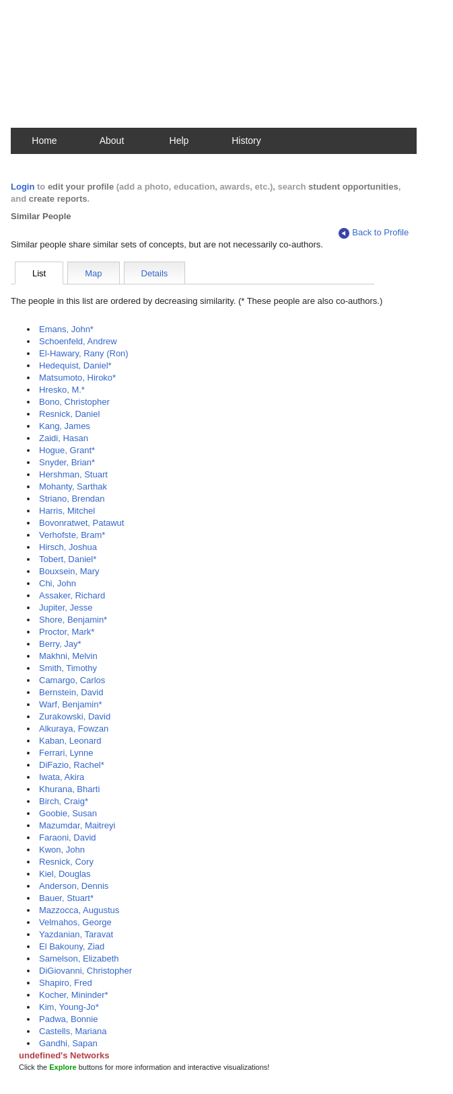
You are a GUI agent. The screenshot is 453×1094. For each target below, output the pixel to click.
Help (179, 140)
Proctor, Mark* (66, 632)
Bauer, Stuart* (66, 898)
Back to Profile (374, 233)
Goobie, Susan (68, 813)
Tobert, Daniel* (67, 559)
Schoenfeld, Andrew (78, 341)
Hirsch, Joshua (68, 547)
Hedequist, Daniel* (75, 365)
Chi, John (57, 583)
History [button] (246, 140)
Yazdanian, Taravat (76, 934)
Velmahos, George (75, 922)
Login (22, 187)
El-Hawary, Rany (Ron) (84, 353)
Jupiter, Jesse (66, 607)
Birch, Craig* (63, 801)
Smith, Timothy (68, 668)
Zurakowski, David (74, 716)
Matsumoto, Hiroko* (77, 378)
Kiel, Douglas (65, 874)
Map (93, 273)
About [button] (112, 140)
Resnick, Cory (66, 862)
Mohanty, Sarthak (73, 486)
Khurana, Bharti (69, 789)
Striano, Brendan (72, 499)
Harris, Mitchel (67, 511)
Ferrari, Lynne (66, 753)
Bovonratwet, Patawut (81, 523)
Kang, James (64, 426)
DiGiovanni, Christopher (85, 971)
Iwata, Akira (61, 777)
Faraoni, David (67, 837)
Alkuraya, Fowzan (73, 729)
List (39, 273)
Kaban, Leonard (70, 741)
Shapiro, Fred (65, 983)
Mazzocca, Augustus (79, 910)
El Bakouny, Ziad (71, 946)
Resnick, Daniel (69, 414)
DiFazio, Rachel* (71, 765)
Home (44, 140)
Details (154, 273)
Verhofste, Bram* (72, 535)
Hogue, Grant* (67, 450)
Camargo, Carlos (72, 680)
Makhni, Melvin (68, 656)
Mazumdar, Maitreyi (77, 825)
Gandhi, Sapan (68, 1043)
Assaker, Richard (72, 595)
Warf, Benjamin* (70, 704)
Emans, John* (66, 329)
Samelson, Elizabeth (79, 958)
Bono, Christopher (74, 402)
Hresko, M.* (62, 390)
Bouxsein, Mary (69, 571)
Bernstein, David (71, 692)
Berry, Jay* (60, 644)
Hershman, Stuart (73, 474)
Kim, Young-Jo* (69, 1007)
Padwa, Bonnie (68, 1019)
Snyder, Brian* (67, 462)
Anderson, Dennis (73, 886)
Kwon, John (62, 850)
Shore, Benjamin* (73, 620)
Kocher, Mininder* (73, 995)
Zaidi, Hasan (63, 438)
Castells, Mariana (72, 1031)
